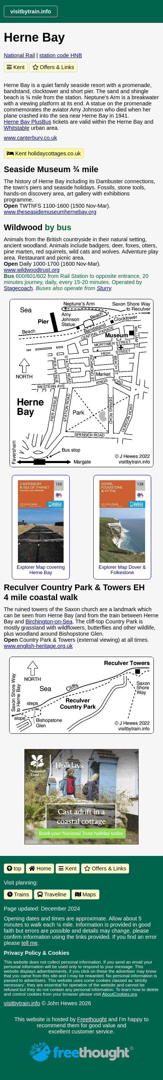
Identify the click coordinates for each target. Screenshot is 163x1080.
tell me (29, 943)
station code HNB (60, 55)
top (14, 868)
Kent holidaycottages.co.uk (44, 153)
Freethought (92, 1019)
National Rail (19, 55)
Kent (16, 67)
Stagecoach (18, 288)
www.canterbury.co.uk (30, 138)
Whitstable (16, 128)
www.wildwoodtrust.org (31, 270)
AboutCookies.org (119, 994)
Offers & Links (53, 67)
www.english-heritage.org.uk (38, 646)
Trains (18, 894)
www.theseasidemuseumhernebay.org (50, 212)
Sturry (104, 288)
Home (40, 868)
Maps (85, 894)
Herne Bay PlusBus (27, 122)
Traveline (51, 894)
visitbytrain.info (22, 1003)
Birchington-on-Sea (49, 621)
